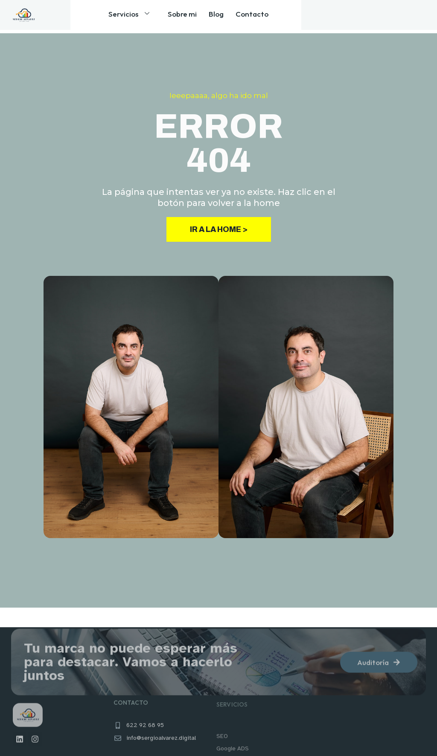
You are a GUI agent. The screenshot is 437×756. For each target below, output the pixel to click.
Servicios (139, 17)
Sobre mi (185, 16)
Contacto (248, 16)
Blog (216, 16)
